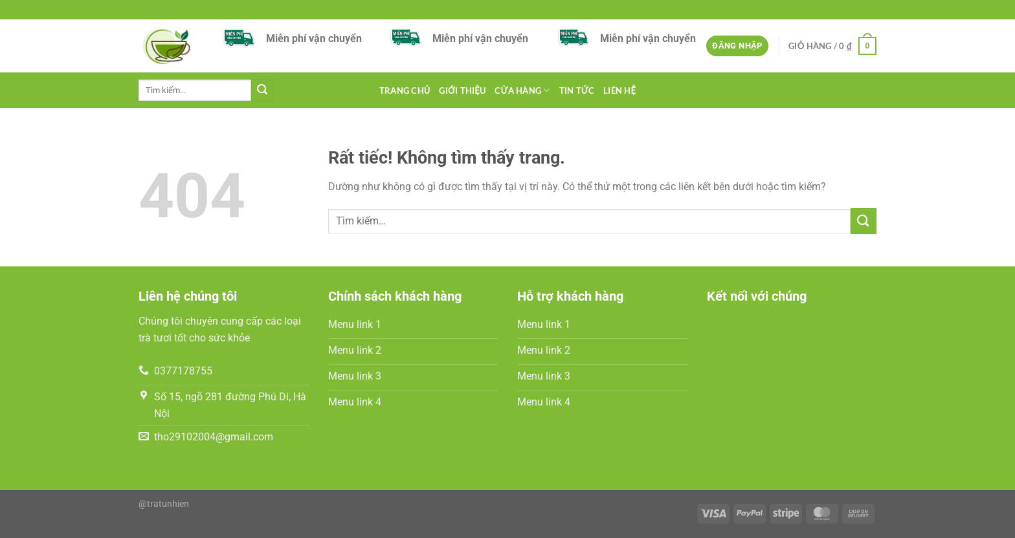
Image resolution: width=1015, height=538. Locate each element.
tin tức (577, 90)
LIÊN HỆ (619, 90)
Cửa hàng (522, 90)
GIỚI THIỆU (462, 90)
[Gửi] (262, 91)
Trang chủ (404, 90)
